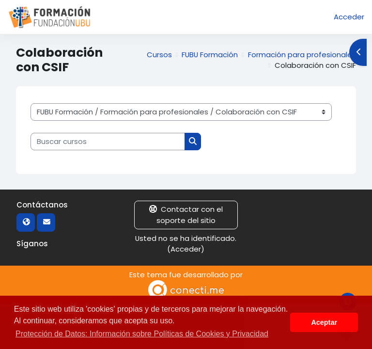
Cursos (159, 54)
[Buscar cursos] (108, 141)
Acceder (349, 17)
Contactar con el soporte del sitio (186, 214)
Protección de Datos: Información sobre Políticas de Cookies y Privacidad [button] (142, 334)
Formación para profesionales (302, 54)
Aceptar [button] (324, 322)
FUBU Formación (210, 54)
